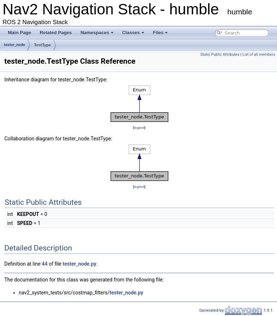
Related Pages (56, 32)
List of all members (258, 54)
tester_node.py (79, 264)
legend (139, 128)
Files (160, 32)
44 (45, 264)
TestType (42, 45)
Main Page (19, 32)
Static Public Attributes (220, 54)
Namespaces (97, 32)
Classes (133, 32)
